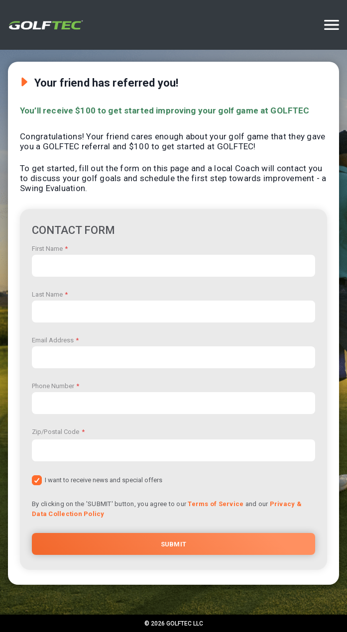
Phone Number (55, 386)
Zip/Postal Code (58, 431)
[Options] (331, 24)
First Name (50, 248)
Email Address (55, 340)
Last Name (50, 294)
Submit (173, 544)
